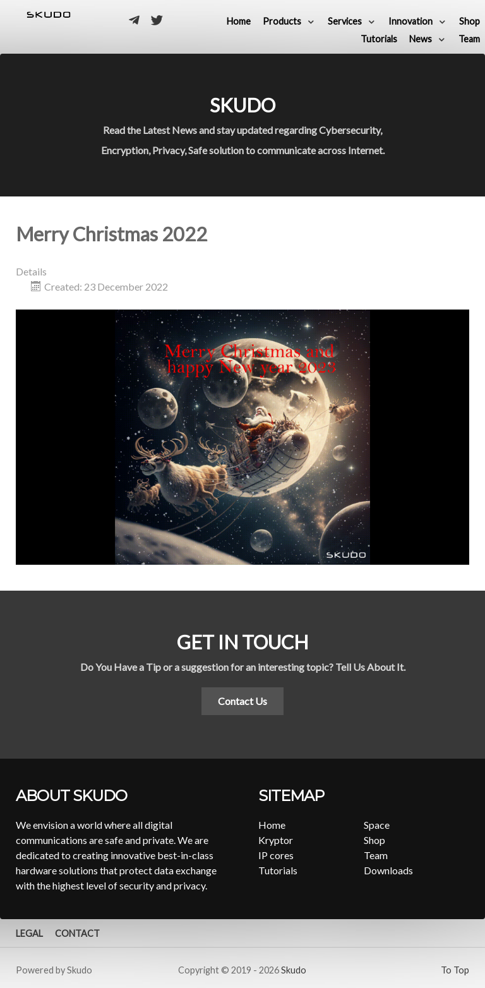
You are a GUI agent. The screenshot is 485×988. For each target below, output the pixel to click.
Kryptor (275, 840)
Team (376, 855)
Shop (374, 840)
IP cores (276, 855)
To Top (455, 970)
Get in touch (242, 641)
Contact (77, 933)
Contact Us (242, 701)
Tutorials (277, 870)
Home (271, 825)
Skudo (293, 970)
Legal (29, 933)
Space (377, 825)
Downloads (388, 870)
